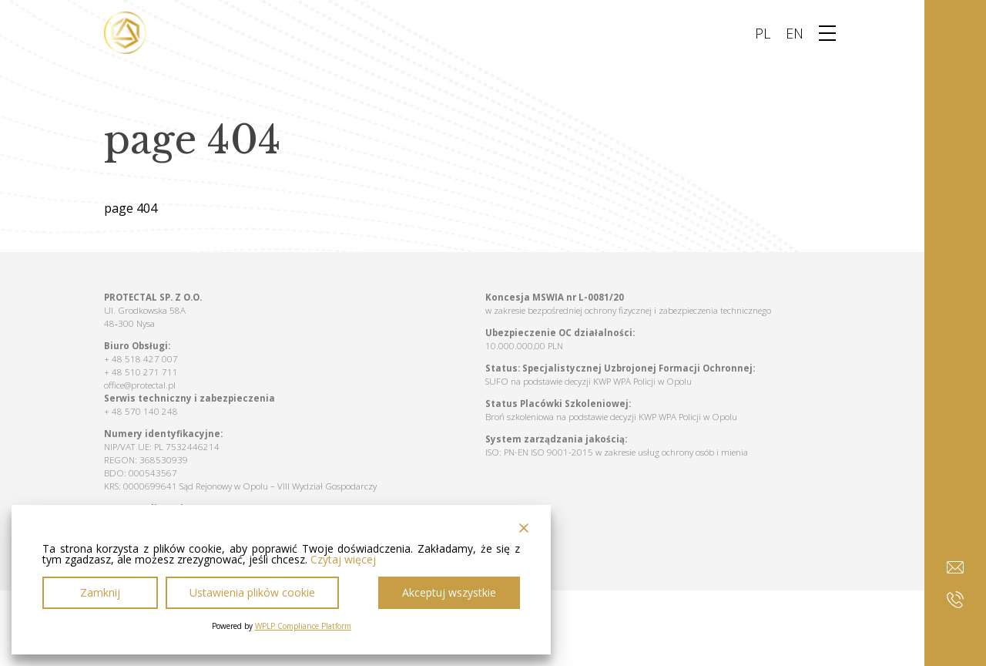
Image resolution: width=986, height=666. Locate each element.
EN (794, 33)
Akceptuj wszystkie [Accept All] (449, 592)
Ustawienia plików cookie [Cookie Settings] (252, 592)
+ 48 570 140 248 (141, 411)
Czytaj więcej (343, 559)
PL (762, 33)
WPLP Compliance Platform (303, 626)
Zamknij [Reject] (100, 592)
